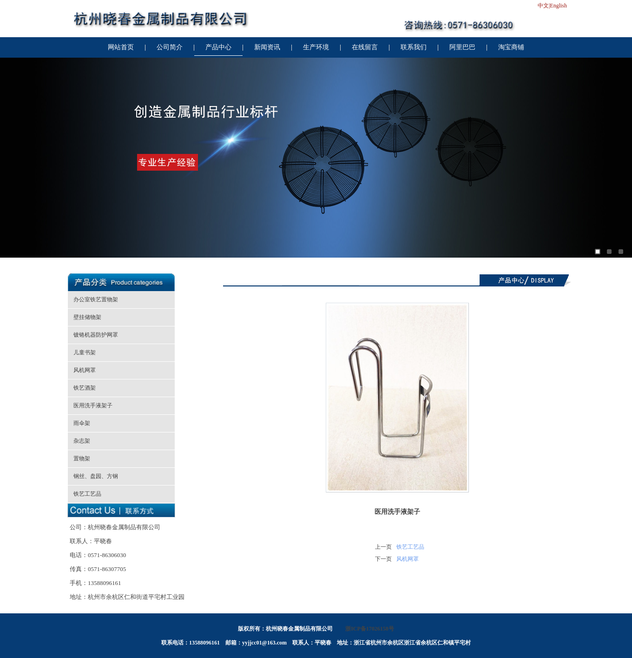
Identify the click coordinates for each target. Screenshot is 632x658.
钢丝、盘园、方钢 (95, 476)
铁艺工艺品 (87, 494)
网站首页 (121, 47)
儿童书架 (84, 352)
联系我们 (414, 47)
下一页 (383, 559)
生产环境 (316, 47)
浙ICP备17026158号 (369, 628)
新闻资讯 (267, 47)
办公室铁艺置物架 (95, 299)
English (558, 5)
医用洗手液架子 (92, 405)
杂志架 (81, 441)
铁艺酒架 (84, 388)
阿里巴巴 (462, 47)
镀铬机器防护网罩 (95, 335)
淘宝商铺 (511, 47)
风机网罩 (84, 370)
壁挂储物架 (87, 317)
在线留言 (365, 47)
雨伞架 (81, 423)
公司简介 (170, 47)
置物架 (81, 458)
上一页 (383, 547)
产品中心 (218, 47)
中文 (543, 5)
